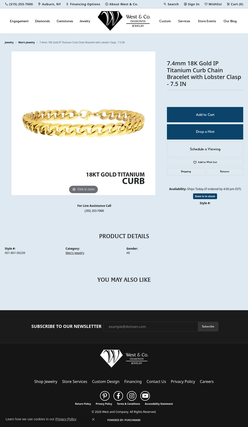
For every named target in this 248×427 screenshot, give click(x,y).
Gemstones (65, 21)
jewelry (9, 42)
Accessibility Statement (159, 404)
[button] (171, 4)
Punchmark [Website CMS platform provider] (133, 420)
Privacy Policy (183, 381)
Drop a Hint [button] (205, 131)
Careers (207, 381)
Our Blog (230, 21)
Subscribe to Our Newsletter (66, 326)
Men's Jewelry (26, 42)
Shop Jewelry (45, 381)
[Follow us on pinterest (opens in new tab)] (105, 396)
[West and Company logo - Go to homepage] (124, 21)
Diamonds (42, 21)
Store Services (74, 381)
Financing (133, 381)
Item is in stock (205, 196)
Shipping (186, 171)
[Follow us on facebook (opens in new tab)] (118, 396)
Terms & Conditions (128, 404)
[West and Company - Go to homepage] (124, 359)
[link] (19, 4)
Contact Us (156, 381)
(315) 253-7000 (94, 211)
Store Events (207, 21)
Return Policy (83, 404)
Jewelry (85, 21)
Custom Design (105, 381)
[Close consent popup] (93, 419)
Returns (224, 171)
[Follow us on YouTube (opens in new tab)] (145, 396)
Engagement (19, 21)
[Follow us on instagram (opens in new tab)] (131, 396)
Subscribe (208, 326)
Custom (165, 21)
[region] (83, 123)
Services (184, 21)
